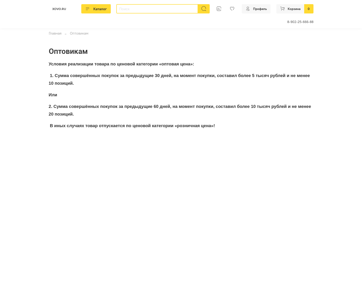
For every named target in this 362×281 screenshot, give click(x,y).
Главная (55, 33)
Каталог (96, 8)
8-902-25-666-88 (300, 22)
